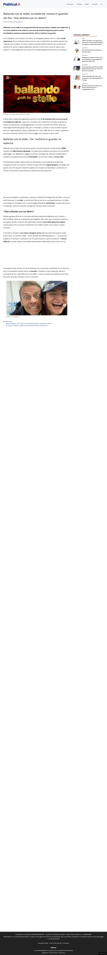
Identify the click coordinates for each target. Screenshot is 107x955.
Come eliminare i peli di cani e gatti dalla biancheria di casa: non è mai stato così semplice (92, 68)
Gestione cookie (102, 953)
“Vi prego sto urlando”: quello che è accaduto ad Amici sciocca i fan (27, 325)
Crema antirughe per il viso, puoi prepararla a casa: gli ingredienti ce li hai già (92, 78)
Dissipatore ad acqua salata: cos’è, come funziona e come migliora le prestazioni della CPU (92, 59)
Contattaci (66, 943)
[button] (101, 4)
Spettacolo (70, 4)
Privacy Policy (53, 952)
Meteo (87, 4)
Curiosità (94, 4)
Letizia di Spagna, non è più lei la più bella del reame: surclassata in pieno (28, 323)
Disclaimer (62, 952)
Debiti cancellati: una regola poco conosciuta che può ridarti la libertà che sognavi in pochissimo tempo (92, 42)
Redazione (45, 952)
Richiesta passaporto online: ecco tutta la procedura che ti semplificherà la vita (92, 87)
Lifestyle (79, 4)
